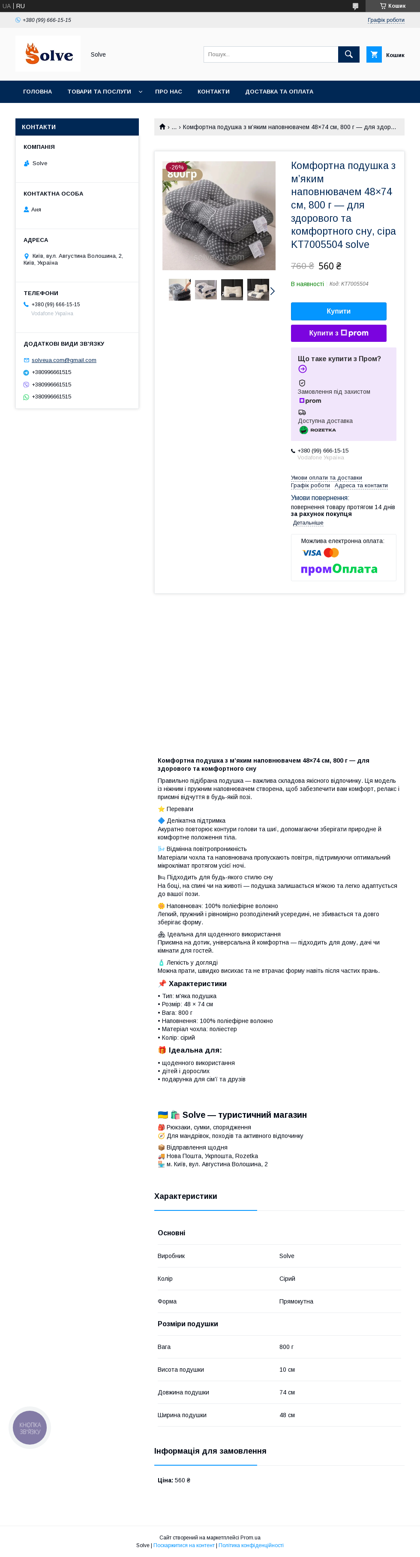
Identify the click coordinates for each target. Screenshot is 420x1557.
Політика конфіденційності (251, 1545)
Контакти (214, 91)
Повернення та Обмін (59, 114)
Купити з (338, 333)
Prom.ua (250, 1538)
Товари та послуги (99, 91)
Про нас (168, 91)
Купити (339, 311)
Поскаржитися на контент (184, 1545)
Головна (37, 91)
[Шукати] (349, 54)
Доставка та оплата (279, 91)
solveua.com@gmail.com (64, 360)
